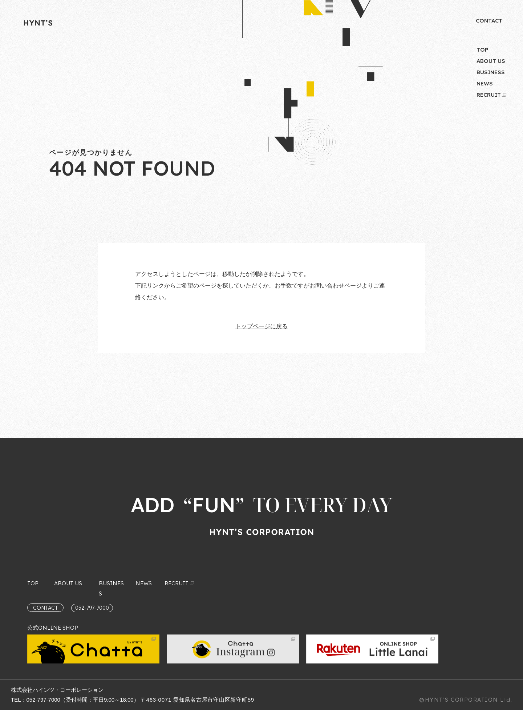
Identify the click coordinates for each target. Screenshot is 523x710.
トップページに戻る (261, 326)
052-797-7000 (43, 700)
